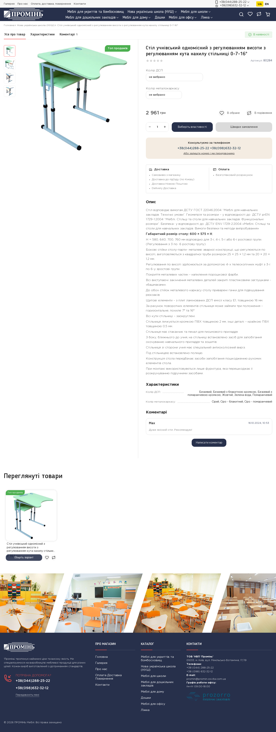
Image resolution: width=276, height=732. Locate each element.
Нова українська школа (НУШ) (158, 668)
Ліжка (145, 710)
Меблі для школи (153, 676)
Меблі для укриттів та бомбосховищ (157, 659)
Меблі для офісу (153, 704)
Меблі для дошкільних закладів (157, 684)
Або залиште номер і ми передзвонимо (209, 153)
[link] (31, 515)
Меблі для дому (152, 691)
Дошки (146, 698)
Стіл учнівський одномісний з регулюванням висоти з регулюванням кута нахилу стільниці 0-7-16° (31, 548)
